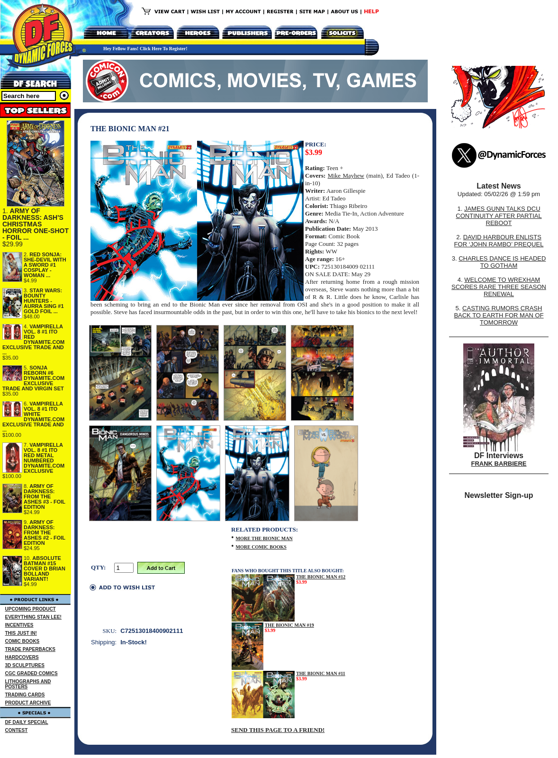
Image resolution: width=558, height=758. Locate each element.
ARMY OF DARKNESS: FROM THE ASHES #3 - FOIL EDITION (44, 496)
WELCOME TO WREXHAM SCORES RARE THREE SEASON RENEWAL (498, 287)
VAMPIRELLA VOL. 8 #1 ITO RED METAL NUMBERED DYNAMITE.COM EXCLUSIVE (44, 458)
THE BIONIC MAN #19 (289, 625)
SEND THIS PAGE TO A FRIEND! (277, 729)
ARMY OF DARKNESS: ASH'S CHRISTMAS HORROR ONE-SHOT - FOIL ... (35, 224)
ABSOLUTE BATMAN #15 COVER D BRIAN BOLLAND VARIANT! (44, 568)
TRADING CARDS (25, 694)
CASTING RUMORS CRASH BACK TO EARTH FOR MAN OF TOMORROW (498, 315)
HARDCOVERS (22, 657)
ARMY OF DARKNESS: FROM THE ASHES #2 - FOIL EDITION (44, 532)
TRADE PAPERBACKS (30, 649)
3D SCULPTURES (25, 665)
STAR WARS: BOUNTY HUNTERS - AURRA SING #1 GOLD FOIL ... (44, 301)
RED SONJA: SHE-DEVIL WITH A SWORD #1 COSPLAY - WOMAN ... (45, 265)
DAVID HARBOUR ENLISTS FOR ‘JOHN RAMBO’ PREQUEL (499, 241)
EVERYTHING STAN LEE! (33, 617)
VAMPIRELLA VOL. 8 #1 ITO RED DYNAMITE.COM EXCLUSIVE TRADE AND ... (33, 339)
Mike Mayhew (346, 175)
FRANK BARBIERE (499, 463)
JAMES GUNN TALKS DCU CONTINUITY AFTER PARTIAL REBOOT (498, 215)
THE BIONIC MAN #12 (320, 576)
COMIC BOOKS (22, 641)
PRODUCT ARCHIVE (28, 702)
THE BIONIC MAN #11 (320, 673)
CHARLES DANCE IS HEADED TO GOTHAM (502, 262)
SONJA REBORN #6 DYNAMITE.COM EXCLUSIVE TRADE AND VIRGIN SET (33, 378)
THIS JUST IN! (21, 633)
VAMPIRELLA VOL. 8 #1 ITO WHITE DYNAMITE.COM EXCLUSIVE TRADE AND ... (33, 417)
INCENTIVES (19, 625)
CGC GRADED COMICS (31, 673)
